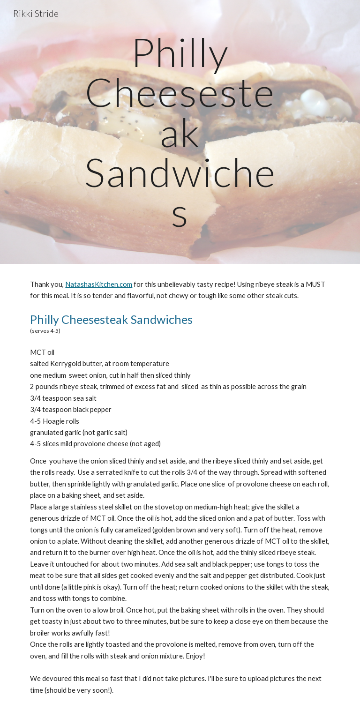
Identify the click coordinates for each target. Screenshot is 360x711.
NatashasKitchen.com (98, 284)
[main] (180, 132)
